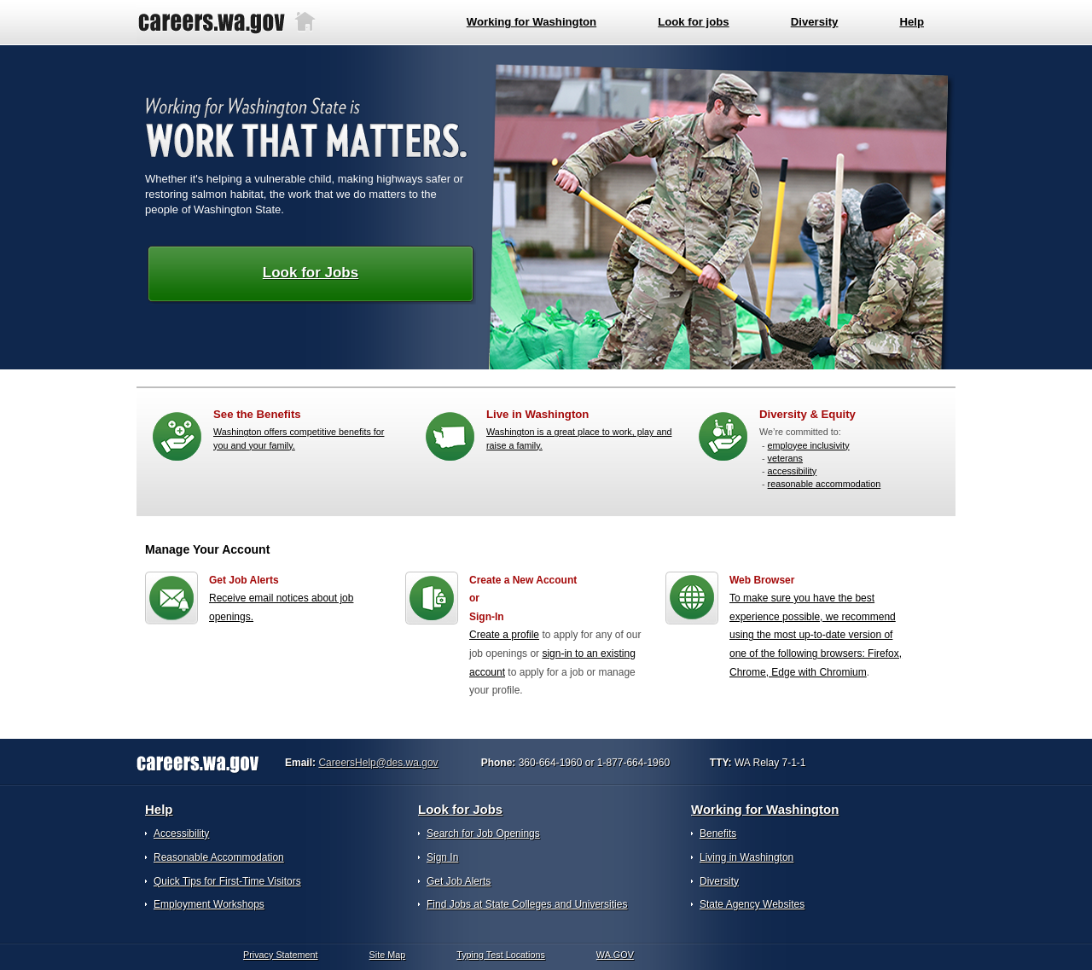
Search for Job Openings (483, 833)
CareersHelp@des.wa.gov (378, 763)
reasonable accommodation (824, 484)
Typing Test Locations (500, 955)
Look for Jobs (310, 272)
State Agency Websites (752, 904)
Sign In (442, 857)
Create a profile (504, 635)
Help (159, 809)
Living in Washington (746, 857)
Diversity (719, 881)
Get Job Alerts (459, 881)
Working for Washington (765, 809)
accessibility (792, 471)
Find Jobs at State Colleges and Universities (527, 904)
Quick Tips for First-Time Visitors (227, 881)
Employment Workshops (209, 904)
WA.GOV (615, 955)
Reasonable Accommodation (219, 857)
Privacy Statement (280, 955)
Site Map (387, 955)
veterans (785, 458)
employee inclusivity (809, 445)
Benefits (718, 833)
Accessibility (181, 833)
